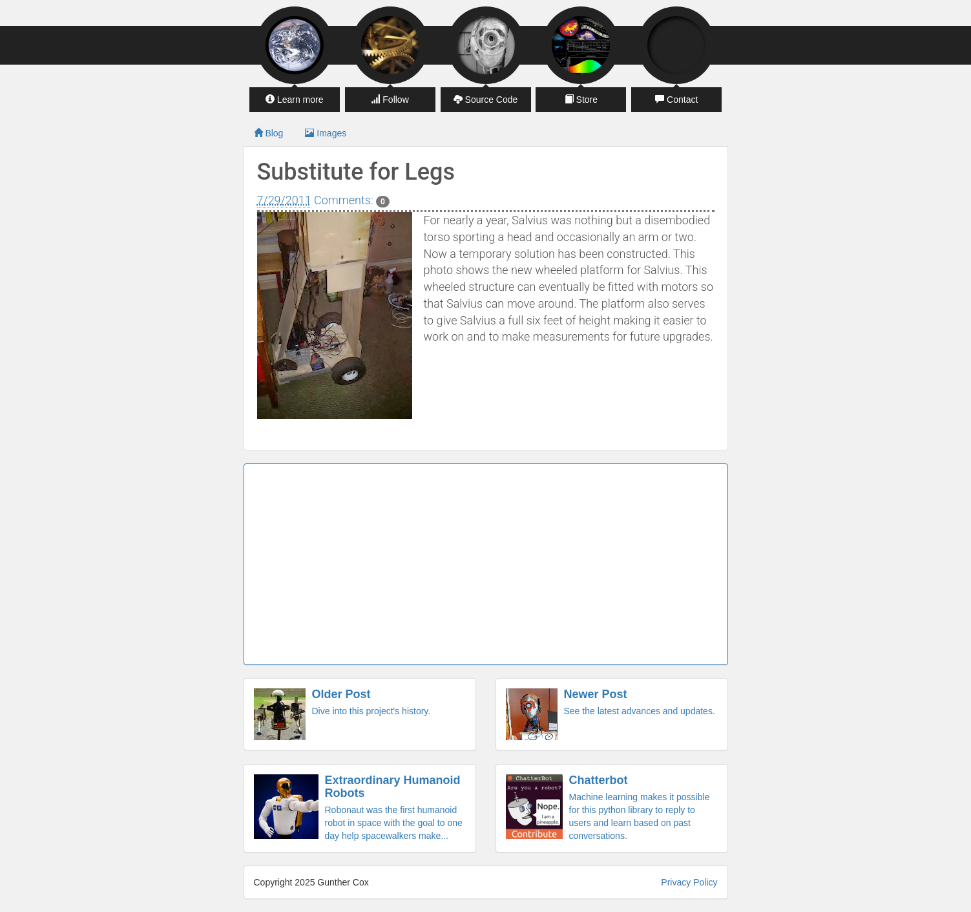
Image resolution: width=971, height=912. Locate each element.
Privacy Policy (689, 882)
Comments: (352, 200)
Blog (269, 133)
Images (325, 133)
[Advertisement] (486, 564)
